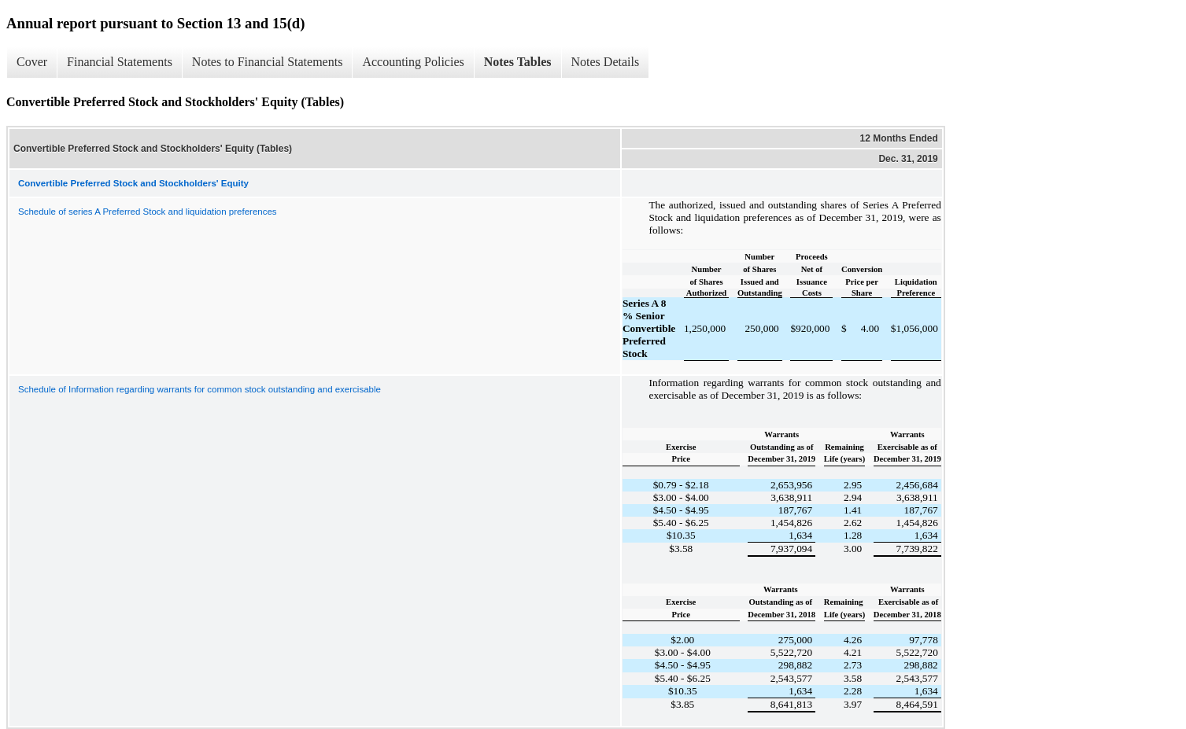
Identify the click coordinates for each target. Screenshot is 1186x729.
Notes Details (605, 61)
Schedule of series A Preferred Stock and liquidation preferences (147, 211)
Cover (32, 61)
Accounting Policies (413, 61)
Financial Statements (119, 61)
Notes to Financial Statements (267, 61)
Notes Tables (518, 61)
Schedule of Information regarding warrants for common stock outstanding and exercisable (199, 389)
